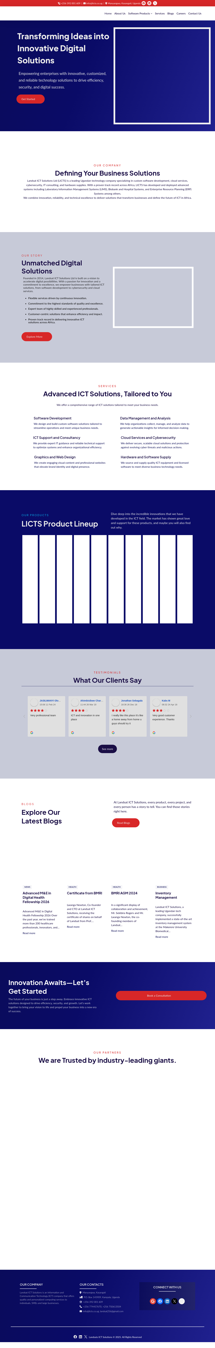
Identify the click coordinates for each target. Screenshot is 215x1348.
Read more (29, 938)
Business (162, 893)
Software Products (139, 13)
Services (160, 13)
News (27, 893)
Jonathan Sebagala (132, 706)
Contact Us (194, 13)
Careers (181, 13)
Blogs (170, 13)
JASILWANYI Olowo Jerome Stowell (60, 706)
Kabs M (166, 706)
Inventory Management (166, 901)
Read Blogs (123, 828)
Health (72, 893)
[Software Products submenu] (151, 13)
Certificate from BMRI (84, 899)
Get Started (28, 100)
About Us (119, 13)
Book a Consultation (182, 1001)
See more (107, 754)
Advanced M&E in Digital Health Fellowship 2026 (37, 903)
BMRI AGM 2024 (124, 899)
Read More (30, 600)
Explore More (34, 342)
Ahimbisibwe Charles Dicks (95, 706)
